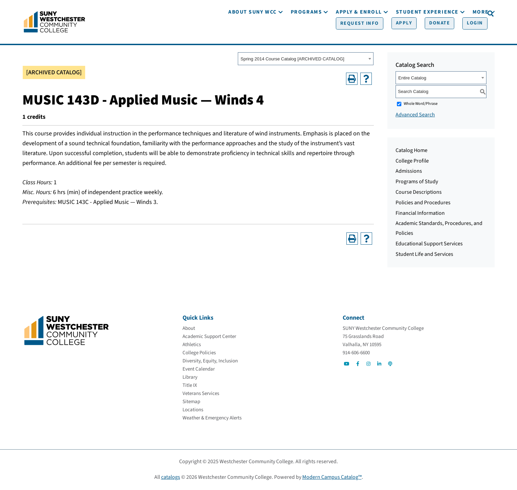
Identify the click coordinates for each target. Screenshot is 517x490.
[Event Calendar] (199, 370)
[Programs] (306, 33)
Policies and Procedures (423, 203)
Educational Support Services (429, 244)
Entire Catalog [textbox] (412, 78)
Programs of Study (417, 182)
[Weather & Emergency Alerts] (212, 418)
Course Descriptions (419, 193)
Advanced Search (415, 115)
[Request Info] (358, 14)
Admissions (409, 172)
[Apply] (400, 14)
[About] (189, 329)
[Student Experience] (427, 33)
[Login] (468, 14)
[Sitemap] (191, 402)
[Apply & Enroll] (359, 33)
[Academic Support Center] (209, 337)
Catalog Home (411, 151)
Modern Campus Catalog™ (332, 478)
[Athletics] (192, 345)
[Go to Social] (347, 365)
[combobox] (306, 60)
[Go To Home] (54, 22)
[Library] (190, 378)
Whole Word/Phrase (421, 105)
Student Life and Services (424, 255)
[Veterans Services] (201, 394)
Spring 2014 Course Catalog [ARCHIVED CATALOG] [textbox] (292, 60)
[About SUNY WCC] (252, 33)
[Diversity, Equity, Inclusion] (210, 361)
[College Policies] (199, 353)
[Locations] (193, 410)
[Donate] (434, 14)
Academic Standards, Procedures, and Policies (439, 229)
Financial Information (420, 214)
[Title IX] (190, 386)
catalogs (170, 478)
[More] (481, 33)
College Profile (412, 162)
